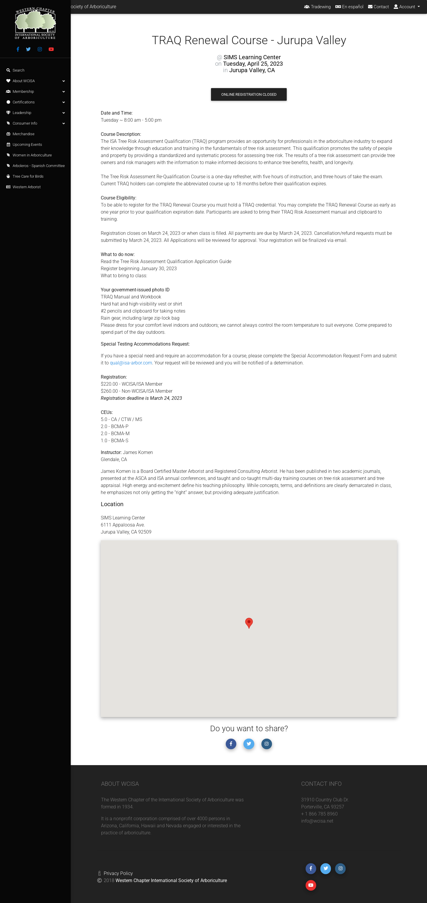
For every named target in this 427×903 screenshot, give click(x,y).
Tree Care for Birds (25, 176)
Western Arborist (23, 187)
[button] (249, 623)
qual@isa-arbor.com (131, 363)
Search (15, 70)
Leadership (35, 112)
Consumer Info (35, 123)
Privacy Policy (118, 873)
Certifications (35, 102)
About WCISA (35, 81)
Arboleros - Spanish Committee (35, 166)
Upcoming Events (24, 144)
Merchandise (20, 134)
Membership (35, 91)
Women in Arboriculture (29, 155)
